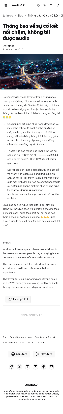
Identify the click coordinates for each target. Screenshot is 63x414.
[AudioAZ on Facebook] (11, 367)
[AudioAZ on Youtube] (35, 367)
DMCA (30, 342)
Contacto (40, 342)
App (30, 337)
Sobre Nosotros (18, 337)
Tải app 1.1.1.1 (18, 299)
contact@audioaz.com (24, 190)
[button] (5, 5)
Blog (20, 15)
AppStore (19, 354)
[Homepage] (18, 5)
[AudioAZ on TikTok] (43, 367)
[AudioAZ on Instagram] (27, 367)
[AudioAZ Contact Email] (51, 367)
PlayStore (44, 354)
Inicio (8, 15)
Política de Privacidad (13, 342)
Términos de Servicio (45, 337)
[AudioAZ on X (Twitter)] (19, 367)
